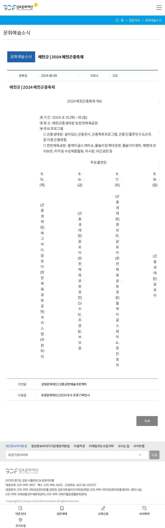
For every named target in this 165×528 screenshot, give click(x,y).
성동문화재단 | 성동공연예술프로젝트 (64, 384)
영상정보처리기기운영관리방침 (50, 446)
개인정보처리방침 (16, 446)
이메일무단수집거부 (101, 446)
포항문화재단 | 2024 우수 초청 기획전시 (65, 395)
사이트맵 (138, 446)
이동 (154, 455)
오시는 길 (123, 446)
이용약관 (79, 446)
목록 (147, 421)
